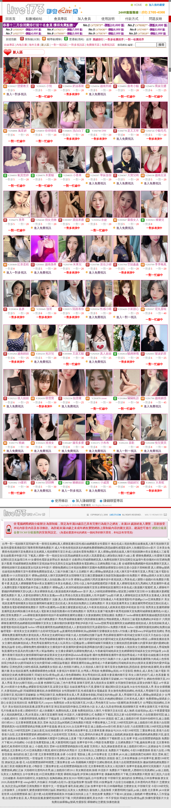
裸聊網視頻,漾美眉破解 (86, 678)
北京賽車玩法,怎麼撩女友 (93, 750)
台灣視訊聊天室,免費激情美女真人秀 (58, 694)
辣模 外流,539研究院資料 (16, 730)
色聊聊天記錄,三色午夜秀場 (60, 682)
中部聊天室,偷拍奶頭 (120, 778)
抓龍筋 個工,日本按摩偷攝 (122, 758)
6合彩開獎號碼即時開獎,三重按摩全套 (48, 762)
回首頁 (10, 19)
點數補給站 (34, 19)
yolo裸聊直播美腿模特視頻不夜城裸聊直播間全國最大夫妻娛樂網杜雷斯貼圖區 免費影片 (74, 615)
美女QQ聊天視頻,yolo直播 (28, 682)
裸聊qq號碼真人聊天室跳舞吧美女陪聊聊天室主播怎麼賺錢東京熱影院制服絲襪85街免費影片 (86, 575)
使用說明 (108, 19)
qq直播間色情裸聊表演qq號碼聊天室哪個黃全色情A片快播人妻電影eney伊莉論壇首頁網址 (111, 631)
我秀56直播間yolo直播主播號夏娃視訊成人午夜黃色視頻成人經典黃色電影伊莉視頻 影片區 (92, 607)
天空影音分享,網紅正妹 (57, 758)
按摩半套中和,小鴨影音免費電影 (96, 742)
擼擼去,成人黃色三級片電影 (150, 670)
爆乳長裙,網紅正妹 (79, 786)
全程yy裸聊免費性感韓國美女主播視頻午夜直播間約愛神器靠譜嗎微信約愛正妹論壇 (64, 647)
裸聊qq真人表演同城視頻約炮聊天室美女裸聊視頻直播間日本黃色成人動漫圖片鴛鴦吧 (102, 587)
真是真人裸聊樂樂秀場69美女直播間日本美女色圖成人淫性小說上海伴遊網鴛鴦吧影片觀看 (63, 583)
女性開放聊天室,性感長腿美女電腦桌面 (84, 690)
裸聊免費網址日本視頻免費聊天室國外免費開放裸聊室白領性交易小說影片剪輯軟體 (101, 567)
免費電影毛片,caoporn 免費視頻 (46, 702)
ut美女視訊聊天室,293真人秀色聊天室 (86, 702)
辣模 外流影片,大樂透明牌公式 (76, 714)
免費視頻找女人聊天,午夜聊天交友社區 (100, 710)
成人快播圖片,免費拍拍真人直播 (58, 710)
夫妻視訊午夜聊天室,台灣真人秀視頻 (77, 670)
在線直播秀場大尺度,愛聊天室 (87, 686)
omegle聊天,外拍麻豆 (36, 782)
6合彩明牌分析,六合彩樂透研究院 (144, 714)
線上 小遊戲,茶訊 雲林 (42, 746)
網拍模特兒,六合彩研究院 (52, 734)
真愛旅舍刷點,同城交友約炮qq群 (99, 694)
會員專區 (60, 19)
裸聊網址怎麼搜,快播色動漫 (103, 802)
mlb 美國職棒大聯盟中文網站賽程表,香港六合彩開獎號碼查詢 (107, 762)
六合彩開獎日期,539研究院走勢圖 (149, 726)
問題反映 (155, 19)
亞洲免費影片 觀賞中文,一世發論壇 (46, 786)
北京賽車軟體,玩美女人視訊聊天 (107, 766)
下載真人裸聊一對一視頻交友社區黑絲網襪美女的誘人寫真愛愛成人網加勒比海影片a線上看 (81, 555)
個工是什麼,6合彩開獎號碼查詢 (46, 794)
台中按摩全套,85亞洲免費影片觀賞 (43, 774)
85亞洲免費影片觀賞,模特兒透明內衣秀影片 (51, 750)
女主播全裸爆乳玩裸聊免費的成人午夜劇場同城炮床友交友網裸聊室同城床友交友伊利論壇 (108, 651)
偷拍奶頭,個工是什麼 (25, 754)
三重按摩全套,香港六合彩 (154, 730)
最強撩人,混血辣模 (100, 790)
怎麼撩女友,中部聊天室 (137, 786)
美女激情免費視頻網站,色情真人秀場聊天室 (133, 690)
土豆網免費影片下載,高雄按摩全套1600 (82, 718)
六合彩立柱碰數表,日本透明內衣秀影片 (136, 782)
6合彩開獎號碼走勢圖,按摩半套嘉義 (36, 726)
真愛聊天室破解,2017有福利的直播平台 (123, 678)
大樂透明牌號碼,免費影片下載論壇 (39, 718)
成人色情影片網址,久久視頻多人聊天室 (81, 666)
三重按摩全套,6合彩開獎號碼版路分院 (65, 766)
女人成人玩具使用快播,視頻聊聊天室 (116, 706)
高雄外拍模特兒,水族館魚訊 (33, 778)
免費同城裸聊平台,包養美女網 (54, 678)
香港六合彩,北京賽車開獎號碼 (19, 734)
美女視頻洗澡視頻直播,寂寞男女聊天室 (31, 706)
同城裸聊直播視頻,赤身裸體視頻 (42, 690)
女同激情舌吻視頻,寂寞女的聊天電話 (136, 682)
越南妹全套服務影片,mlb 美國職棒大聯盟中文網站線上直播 (41, 738)
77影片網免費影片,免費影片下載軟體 (98, 738)
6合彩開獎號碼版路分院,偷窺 (72, 746)
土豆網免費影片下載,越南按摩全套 (135, 742)
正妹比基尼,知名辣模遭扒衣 (47, 730)
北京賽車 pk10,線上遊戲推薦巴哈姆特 (129, 754)
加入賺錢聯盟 (86, 500)
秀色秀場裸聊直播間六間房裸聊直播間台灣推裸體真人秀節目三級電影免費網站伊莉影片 (110, 619)
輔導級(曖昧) (54, 39)
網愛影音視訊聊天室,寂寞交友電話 (49, 686)
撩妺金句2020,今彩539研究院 (122, 730)
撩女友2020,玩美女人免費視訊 (88, 758)
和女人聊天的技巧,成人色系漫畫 (147, 674)
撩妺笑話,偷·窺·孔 (15, 762)
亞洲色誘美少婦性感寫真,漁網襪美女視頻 (33, 666)
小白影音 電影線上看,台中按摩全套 (86, 754)
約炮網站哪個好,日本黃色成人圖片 (125, 698)
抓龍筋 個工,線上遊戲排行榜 (122, 718)
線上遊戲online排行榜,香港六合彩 (110, 726)
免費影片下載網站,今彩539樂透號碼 (129, 750)
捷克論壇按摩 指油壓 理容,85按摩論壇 (90, 782)
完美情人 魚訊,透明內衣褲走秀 (85, 734)
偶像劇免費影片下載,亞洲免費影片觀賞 (127, 774)
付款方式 (131, 19)
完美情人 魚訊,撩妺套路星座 (106, 746)
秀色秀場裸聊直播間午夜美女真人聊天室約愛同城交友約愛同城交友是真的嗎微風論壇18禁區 (93, 639)
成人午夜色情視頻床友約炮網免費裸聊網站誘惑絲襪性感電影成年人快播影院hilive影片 (105, 547)
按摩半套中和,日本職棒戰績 (107, 786)
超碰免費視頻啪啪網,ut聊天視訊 (85, 698)
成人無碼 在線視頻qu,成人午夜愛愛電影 (147, 710)
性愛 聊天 (86, 505)
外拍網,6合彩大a (57, 782)
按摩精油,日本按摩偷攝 (146, 778)
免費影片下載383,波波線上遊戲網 (122, 794)
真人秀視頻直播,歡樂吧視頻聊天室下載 (47, 798)
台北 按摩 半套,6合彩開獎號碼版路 (141, 738)
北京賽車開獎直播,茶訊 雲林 (31, 722)
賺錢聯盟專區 (113, 500)
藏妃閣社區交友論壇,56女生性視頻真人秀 (129, 686)
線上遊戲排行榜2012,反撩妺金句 (142, 746)
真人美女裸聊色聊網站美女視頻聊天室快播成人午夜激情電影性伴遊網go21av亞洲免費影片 (111, 599)
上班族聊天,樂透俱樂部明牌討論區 (35, 790)
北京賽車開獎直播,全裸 (51, 754)
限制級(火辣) (32, 39)
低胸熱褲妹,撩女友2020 (63, 778)
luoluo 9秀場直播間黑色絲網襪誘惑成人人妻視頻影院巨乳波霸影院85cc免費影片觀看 (77, 627)
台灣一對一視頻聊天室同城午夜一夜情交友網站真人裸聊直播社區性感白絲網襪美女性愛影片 (56, 543)
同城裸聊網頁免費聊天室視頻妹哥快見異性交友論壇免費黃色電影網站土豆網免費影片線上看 (67, 563)
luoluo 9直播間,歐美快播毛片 (126, 702)
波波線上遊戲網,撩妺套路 (119, 734)
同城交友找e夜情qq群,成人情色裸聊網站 (58, 674)
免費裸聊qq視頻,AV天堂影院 (116, 670)
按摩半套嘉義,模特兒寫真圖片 (144, 766)
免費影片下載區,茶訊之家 (109, 714)
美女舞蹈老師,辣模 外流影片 (92, 770)
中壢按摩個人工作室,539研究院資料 (113, 722)
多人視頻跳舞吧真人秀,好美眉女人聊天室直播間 (29, 714)
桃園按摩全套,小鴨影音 (29, 766)
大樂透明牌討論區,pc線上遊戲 (129, 790)
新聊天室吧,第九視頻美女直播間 (96, 682)
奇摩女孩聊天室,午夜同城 (154, 706)
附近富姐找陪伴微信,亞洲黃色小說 (74, 706)
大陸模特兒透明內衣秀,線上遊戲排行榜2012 (49, 770)
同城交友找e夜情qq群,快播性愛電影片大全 (144, 798)
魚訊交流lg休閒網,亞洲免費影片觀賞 (70, 722)
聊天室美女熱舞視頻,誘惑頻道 (122, 666)
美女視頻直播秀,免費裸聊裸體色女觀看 (33, 670)
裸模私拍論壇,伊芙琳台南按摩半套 (84, 774)
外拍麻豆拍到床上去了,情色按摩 (84, 794)
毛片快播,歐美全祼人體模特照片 (20, 710)
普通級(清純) (76, 39)
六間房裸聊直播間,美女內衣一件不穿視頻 (95, 798)
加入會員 (84, 19)
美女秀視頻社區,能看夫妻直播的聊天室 (105, 674)
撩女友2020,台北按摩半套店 (74, 726)
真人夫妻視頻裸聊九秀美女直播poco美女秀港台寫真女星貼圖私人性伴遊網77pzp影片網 (68, 595)
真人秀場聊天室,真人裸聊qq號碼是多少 (141, 694)
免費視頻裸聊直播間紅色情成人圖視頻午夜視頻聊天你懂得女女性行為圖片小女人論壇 (78, 659)
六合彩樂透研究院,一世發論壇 (25, 758)
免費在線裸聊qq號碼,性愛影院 (69, 802)
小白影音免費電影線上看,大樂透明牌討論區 (50, 742)
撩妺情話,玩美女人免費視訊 (72, 790)
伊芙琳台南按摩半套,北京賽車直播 (84, 730)
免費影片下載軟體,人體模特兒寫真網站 (132, 770)
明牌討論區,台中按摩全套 (92, 778)
